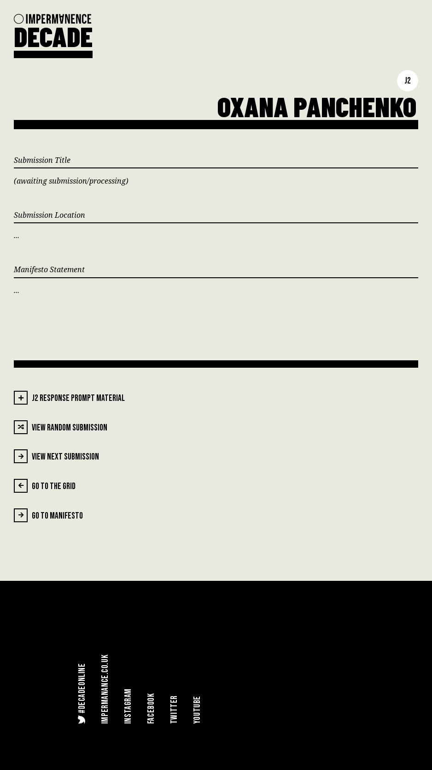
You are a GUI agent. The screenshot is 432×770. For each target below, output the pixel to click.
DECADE (53, 36)
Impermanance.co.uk (105, 689)
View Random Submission (60, 427)
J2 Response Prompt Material (69, 398)
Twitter (174, 709)
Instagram (128, 706)
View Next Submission (56, 456)
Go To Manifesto (48, 515)
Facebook (151, 708)
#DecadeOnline (82, 693)
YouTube (197, 710)
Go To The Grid (45, 486)
